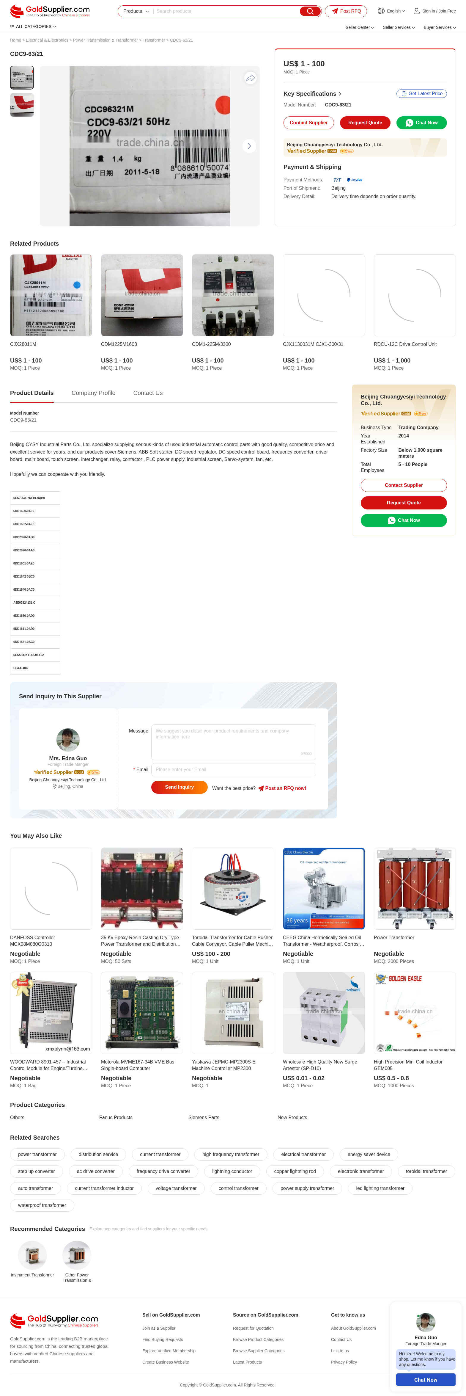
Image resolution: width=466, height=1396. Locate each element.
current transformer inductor (104, 1188)
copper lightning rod (295, 1171)
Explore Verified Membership (169, 1350)
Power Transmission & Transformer (105, 40)
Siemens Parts (203, 1117)
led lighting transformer (380, 1188)
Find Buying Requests (162, 1339)
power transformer (37, 1154)
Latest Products (247, 1362)
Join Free (447, 11)
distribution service (98, 1154)
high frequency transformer (230, 1154)
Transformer (154, 40)
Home (15, 40)
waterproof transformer (42, 1205)
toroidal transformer (426, 1171)
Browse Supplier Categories (259, 1350)
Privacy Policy (344, 1362)
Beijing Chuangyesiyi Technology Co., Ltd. (335, 144)
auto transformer (35, 1188)
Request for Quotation (253, 1328)
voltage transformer (176, 1188)
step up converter (36, 1171)
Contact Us (341, 1339)
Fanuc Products (116, 1117)
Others (17, 1117)
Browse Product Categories (258, 1339)
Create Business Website (165, 1362)
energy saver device (369, 1154)
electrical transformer (303, 1154)
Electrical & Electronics (47, 40)
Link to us (340, 1350)
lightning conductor (232, 1171)
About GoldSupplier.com (353, 1328)
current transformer (160, 1154)
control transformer (239, 1188)
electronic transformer (361, 1171)
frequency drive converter (164, 1171)
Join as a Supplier (158, 1328)
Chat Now (425, 1380)
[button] (249, 146)
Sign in (428, 11)
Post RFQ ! (282, 788)
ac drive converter (96, 1171)
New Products (292, 1117)
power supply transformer (307, 1188)
